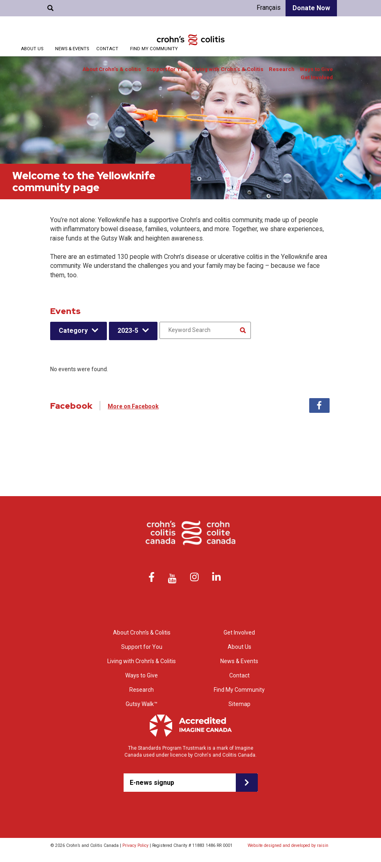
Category (73, 330)
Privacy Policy (135, 845)
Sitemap (239, 704)
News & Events (72, 48)
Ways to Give (316, 69)
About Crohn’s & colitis (111, 69)
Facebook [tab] (319, 405)
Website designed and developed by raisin (288, 845)
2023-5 (127, 330)
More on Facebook (133, 406)
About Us (32, 48)
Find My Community (154, 48)
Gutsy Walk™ (141, 704)
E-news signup (152, 782)
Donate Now (311, 8)
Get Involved (317, 77)
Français (269, 7)
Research (282, 69)
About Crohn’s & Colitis (142, 632)
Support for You (166, 69)
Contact (107, 48)
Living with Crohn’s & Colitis (228, 69)
